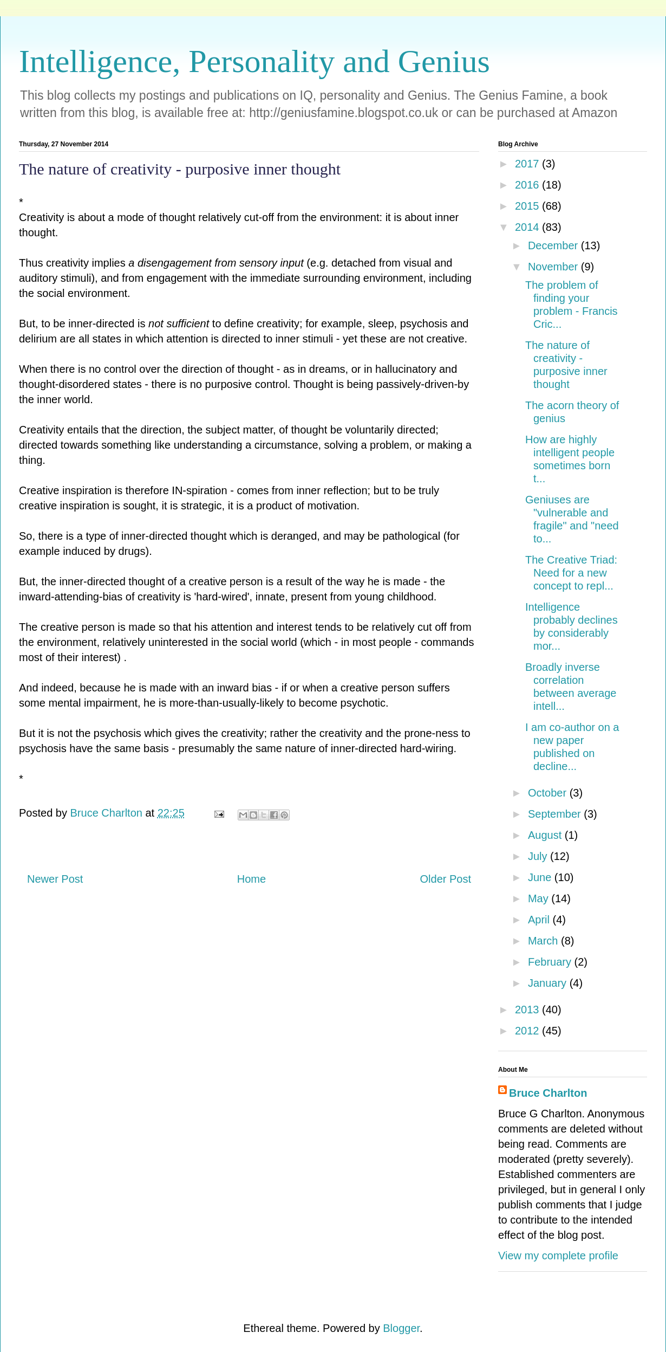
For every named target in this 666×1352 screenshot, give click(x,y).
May (539, 898)
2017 (528, 164)
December (554, 245)
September (556, 814)
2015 (528, 206)
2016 (528, 185)
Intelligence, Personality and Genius (254, 61)
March (544, 941)
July (539, 856)
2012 (528, 1031)
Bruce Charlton (548, 1093)
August (546, 835)
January (549, 983)
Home (251, 879)
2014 (528, 227)
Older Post (445, 879)
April (540, 920)
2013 (528, 1009)
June (541, 877)
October (549, 793)
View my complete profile (558, 1256)
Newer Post (55, 879)
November (554, 267)
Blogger (401, 1328)
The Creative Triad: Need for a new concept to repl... (571, 573)
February (551, 962)
